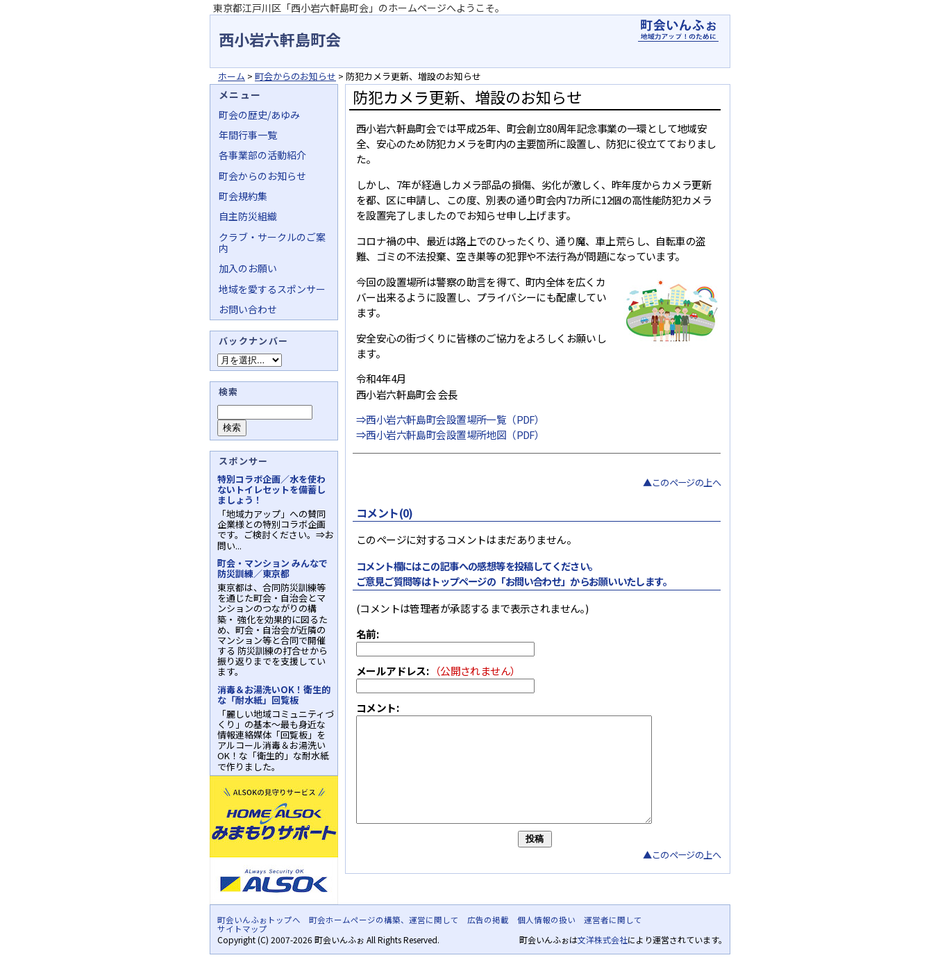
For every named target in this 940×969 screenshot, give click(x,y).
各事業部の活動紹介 (262, 155)
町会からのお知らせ (295, 76)
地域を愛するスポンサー (272, 289)
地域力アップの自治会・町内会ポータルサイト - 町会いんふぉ (678, 30)
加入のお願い (248, 268)
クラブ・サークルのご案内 (272, 242)
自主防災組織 (248, 216)
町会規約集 (243, 196)
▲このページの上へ (682, 482)
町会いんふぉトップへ (259, 919)
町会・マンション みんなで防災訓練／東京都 (272, 568)
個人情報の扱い (546, 919)
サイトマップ (242, 928)
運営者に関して (613, 919)
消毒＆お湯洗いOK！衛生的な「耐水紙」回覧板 (273, 694)
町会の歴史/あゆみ (259, 115)
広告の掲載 (488, 919)
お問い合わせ (248, 309)
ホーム (231, 76)
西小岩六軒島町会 (280, 39)
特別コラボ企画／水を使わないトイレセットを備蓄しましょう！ (271, 489)
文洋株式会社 (603, 939)
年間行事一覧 (248, 135)
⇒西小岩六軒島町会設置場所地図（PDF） (450, 434)
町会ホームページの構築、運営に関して (384, 919)
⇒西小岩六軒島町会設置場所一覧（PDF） (450, 419)
